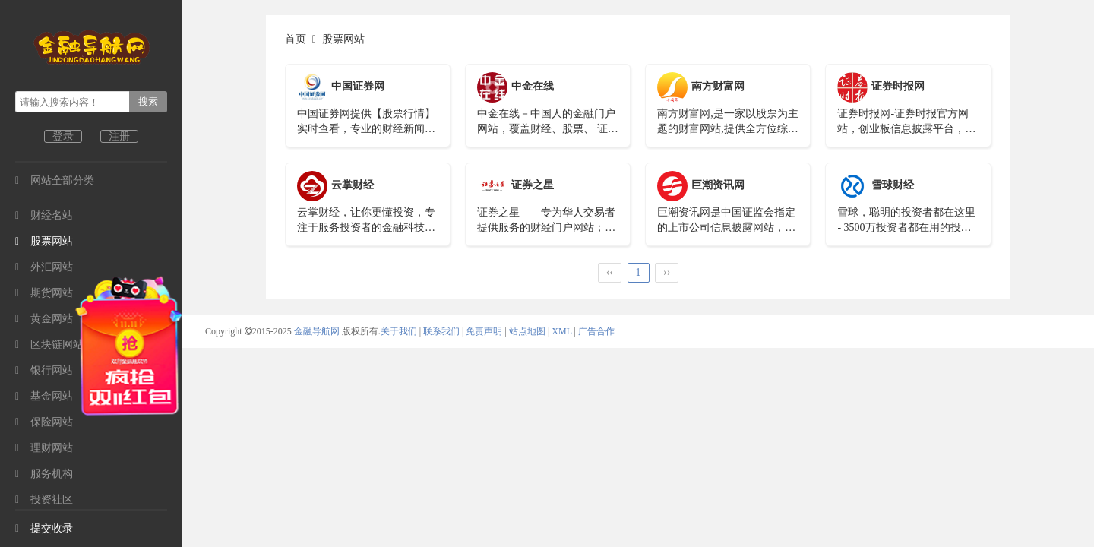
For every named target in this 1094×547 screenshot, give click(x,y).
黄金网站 (44, 318)
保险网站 (44, 422)
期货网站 (44, 293)
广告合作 (596, 331)
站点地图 (527, 331)
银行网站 (44, 370)
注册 (119, 136)
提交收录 (44, 528)
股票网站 (44, 241)
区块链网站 (49, 344)
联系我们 (441, 331)
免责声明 (484, 331)
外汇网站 (44, 267)
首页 (295, 39)
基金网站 (44, 396)
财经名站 (44, 215)
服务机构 (44, 473)
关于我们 (399, 331)
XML (561, 331)
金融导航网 (318, 331)
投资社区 (44, 499)
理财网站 (44, 448)
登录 (63, 136)
